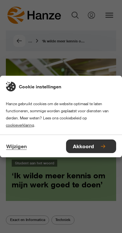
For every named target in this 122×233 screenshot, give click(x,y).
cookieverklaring (20, 125)
